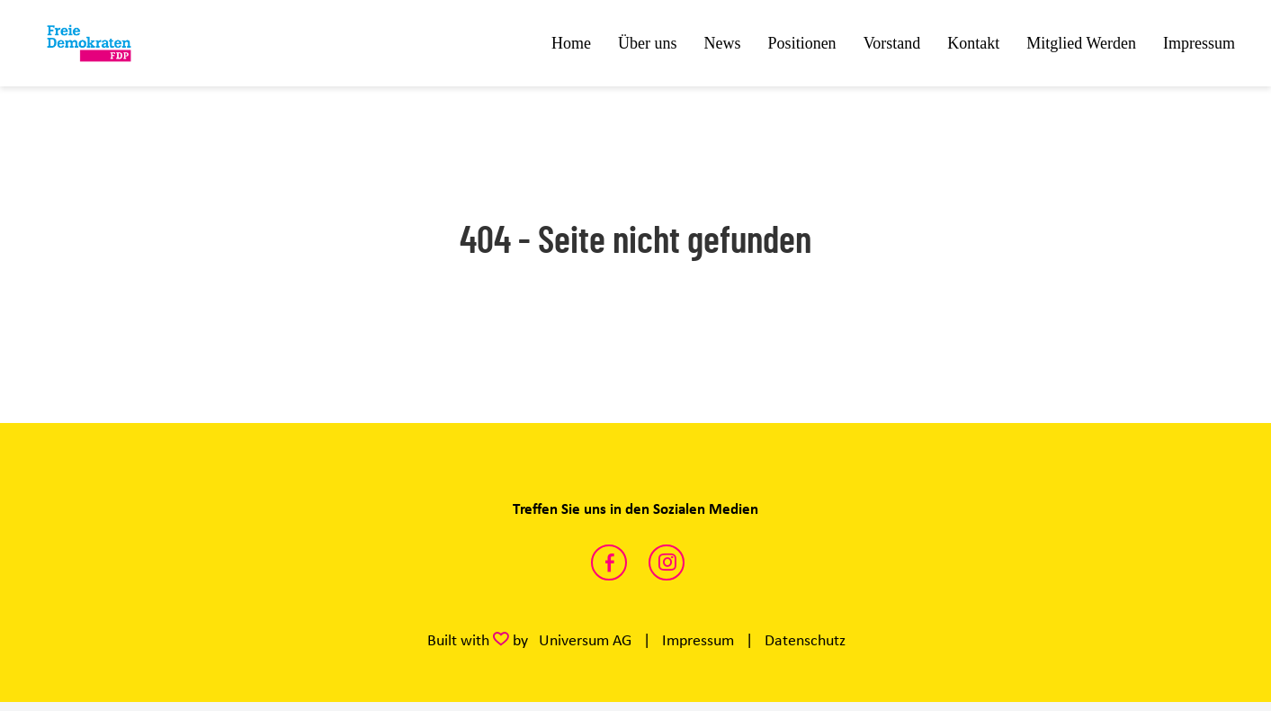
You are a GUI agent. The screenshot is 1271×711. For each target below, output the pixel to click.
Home (571, 43)
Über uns (647, 43)
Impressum (1199, 43)
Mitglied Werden (1081, 43)
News (722, 43)
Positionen (802, 43)
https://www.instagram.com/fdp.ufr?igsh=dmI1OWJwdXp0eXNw (667, 562)
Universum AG (585, 640)
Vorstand (892, 43)
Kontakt (973, 43)
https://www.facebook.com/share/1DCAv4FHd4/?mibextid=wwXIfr (609, 562)
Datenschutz (805, 640)
